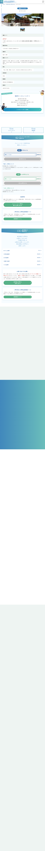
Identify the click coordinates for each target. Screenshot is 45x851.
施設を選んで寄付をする (10, 4)
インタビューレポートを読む (23, 109)
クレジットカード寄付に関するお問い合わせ (17, 204)
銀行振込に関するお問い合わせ (18, 283)
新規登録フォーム (18, 218)
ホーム (4, 4)
